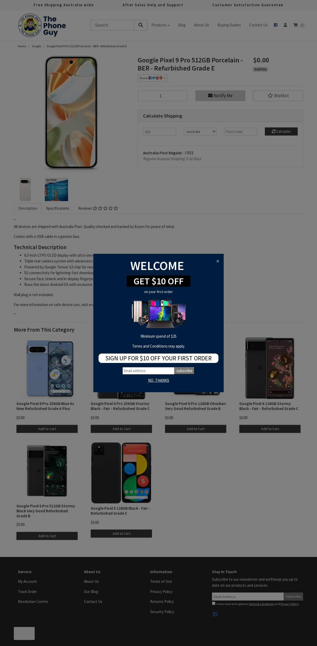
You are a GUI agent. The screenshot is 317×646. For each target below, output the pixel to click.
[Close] (217, 261)
